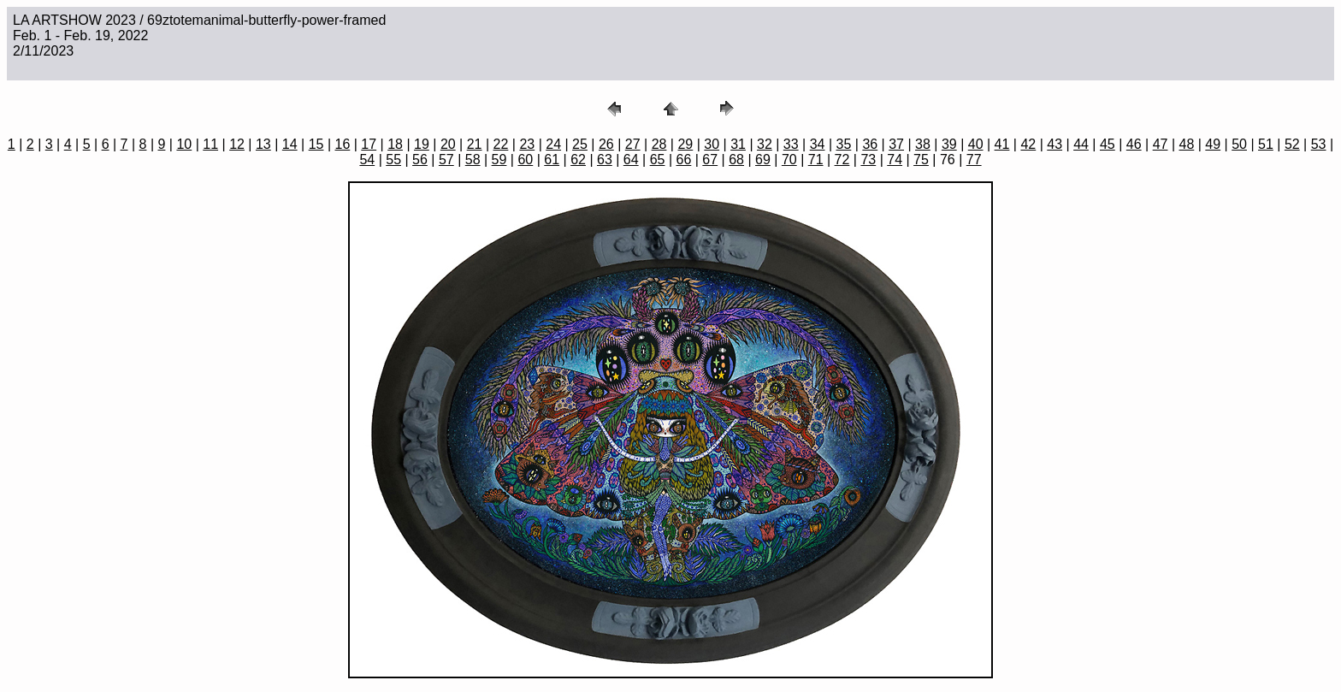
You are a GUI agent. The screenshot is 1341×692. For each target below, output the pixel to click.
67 (710, 159)
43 (1054, 144)
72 (842, 159)
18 (395, 144)
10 (184, 144)
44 (1081, 144)
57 (446, 159)
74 (894, 159)
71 (816, 159)
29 (685, 144)
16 (343, 144)
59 (499, 159)
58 (473, 159)
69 (763, 159)
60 (525, 159)
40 (976, 144)
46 (1134, 144)
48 (1187, 144)
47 (1160, 144)
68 (736, 159)
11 (210, 144)
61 (551, 159)
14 (290, 144)
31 (738, 144)
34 (817, 144)
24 (553, 144)
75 (921, 159)
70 (789, 159)
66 (684, 159)
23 (527, 144)
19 (421, 144)
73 (868, 159)
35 (844, 144)
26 (606, 144)
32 (764, 144)
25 (580, 144)
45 (1107, 144)
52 (1292, 144)
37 (896, 144)
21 (474, 144)
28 (659, 144)
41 (1002, 144)
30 (711, 144)
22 (501, 144)
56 (420, 159)
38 (922, 144)
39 (949, 144)
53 (1318, 144)
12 (237, 144)
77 (974, 159)
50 (1239, 144)
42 (1028, 144)
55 (393, 159)
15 (316, 144)
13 (263, 144)
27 (633, 144)
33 (791, 144)
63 (604, 159)
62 (578, 159)
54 (367, 159)
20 (448, 144)
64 (631, 159)
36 (869, 144)
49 (1212, 144)
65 (657, 159)
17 (368, 144)
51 (1265, 144)
